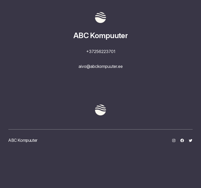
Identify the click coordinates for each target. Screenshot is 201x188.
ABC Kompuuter (100, 35)
